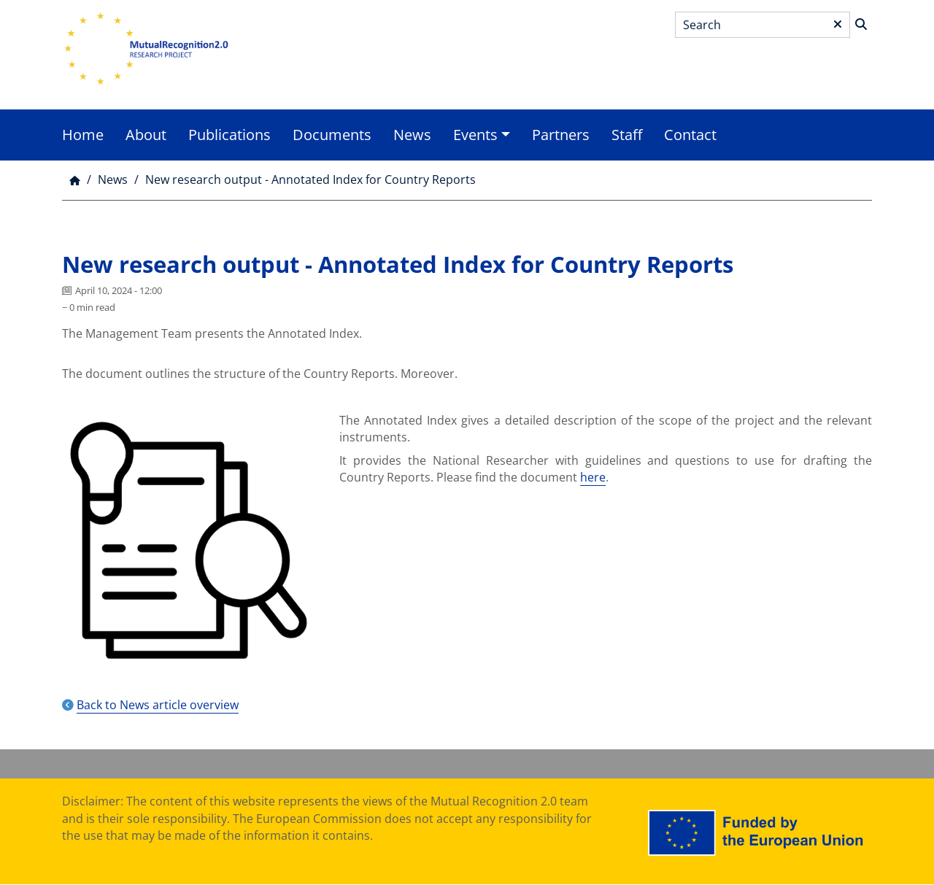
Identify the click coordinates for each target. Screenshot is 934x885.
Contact (690, 134)
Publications (229, 134)
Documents (332, 134)
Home (83, 134)
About (146, 134)
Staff (626, 134)
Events (475, 134)
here (593, 477)
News (412, 134)
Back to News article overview (158, 705)
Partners (561, 134)
